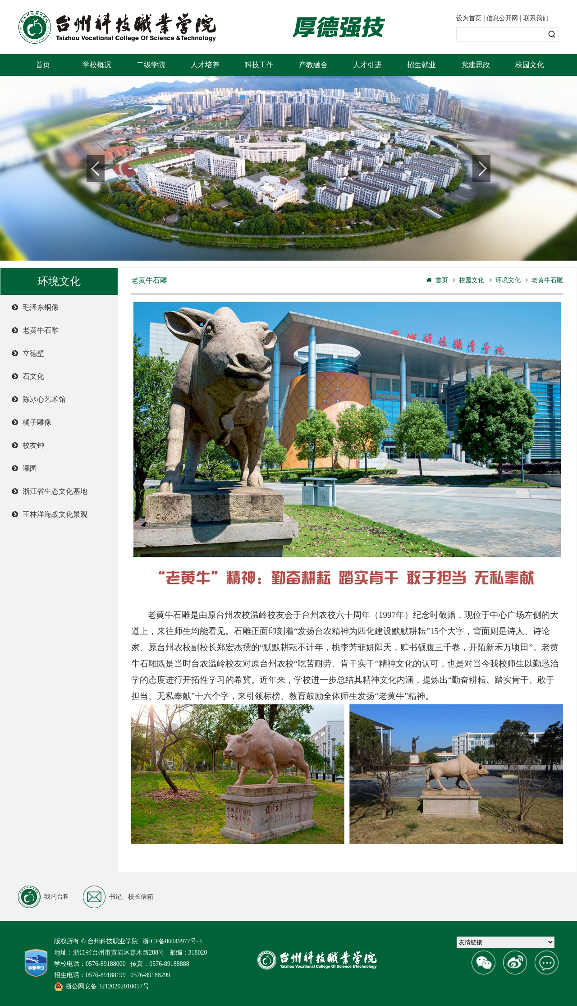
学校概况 (96, 65)
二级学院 (151, 65)
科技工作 (259, 65)
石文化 (28, 376)
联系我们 (536, 18)
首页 (43, 65)
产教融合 (313, 65)
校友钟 (28, 445)
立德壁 (28, 353)
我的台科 (43, 897)
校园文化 (529, 65)
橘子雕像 (31, 422)
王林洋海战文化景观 (49, 514)
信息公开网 (502, 18)
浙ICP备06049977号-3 (171, 941)
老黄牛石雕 (35, 330)
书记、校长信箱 (118, 897)
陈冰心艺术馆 (39, 399)
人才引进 (367, 65)
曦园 (24, 468)
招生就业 (421, 65)
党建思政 (475, 65)
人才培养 (205, 65)
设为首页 (468, 18)
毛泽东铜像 (35, 307)
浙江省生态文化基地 (49, 491)
